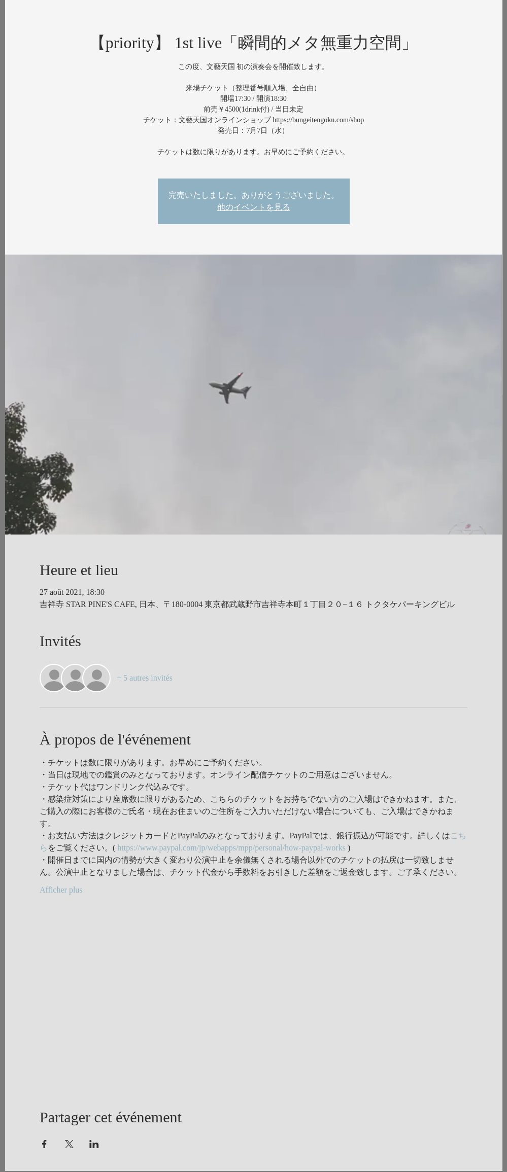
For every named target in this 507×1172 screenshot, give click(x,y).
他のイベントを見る (253, 207)
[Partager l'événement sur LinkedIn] (94, 1144)
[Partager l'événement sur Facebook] (44, 1144)
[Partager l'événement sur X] (69, 1144)
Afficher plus (61, 889)
